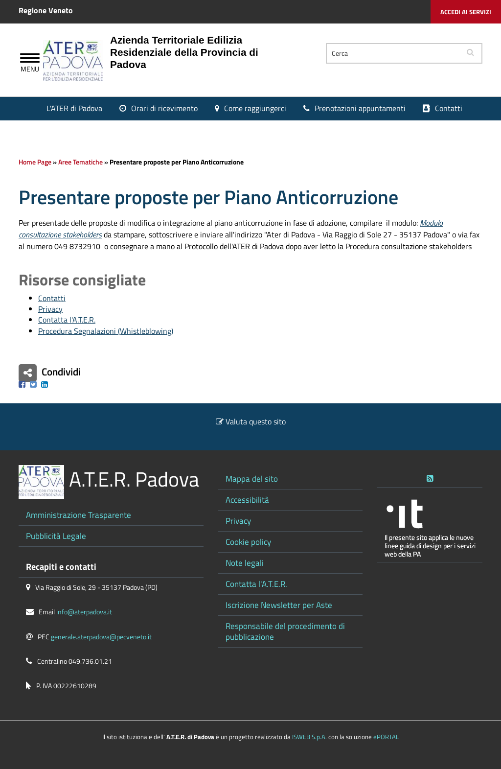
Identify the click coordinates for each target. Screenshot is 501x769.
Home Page (35, 162)
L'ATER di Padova (74, 108)
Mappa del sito (252, 478)
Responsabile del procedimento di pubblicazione (285, 631)
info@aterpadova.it (84, 611)
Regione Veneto (46, 10)
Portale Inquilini (264, 131)
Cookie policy (248, 541)
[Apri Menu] (30, 59)
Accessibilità (247, 499)
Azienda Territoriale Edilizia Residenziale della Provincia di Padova (184, 52)
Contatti (448, 108)
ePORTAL (386, 737)
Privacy (50, 309)
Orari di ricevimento (164, 108)
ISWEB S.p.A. (309, 737)
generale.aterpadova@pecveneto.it (101, 636)
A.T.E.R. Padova (134, 479)
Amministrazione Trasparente (78, 514)
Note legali (245, 562)
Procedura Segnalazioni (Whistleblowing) (105, 331)
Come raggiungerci (255, 108)
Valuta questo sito (256, 421)
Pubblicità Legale (56, 535)
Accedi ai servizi (465, 12)
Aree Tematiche (80, 162)
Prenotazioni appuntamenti (360, 108)
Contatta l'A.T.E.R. (66, 320)
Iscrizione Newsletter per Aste (279, 604)
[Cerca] (393, 53)
